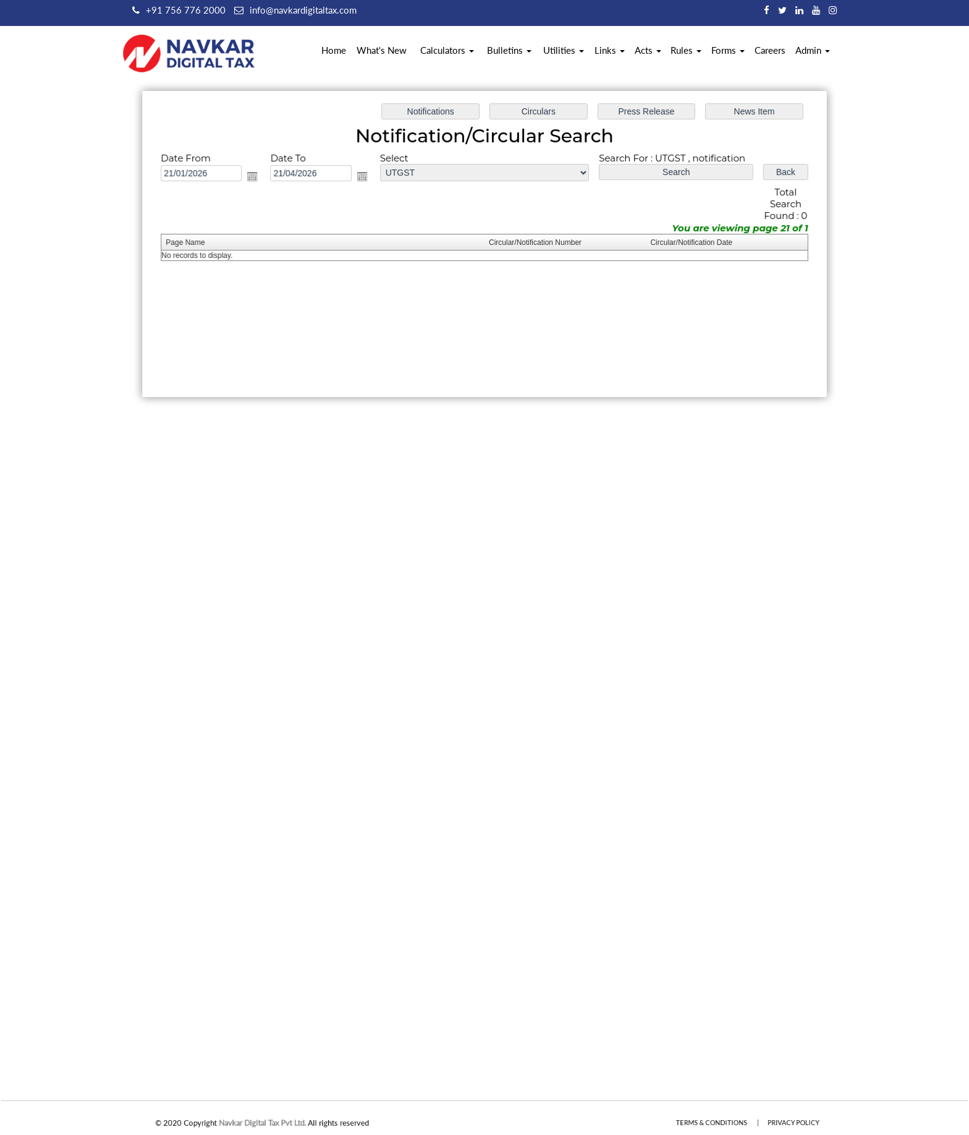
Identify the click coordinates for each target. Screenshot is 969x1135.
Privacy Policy (781, 1123)
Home (333, 50)
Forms (728, 50)
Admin (812, 50)
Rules (686, 50)
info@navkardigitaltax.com (303, 9)
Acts (648, 50)
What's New (382, 50)
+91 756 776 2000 (186, 9)
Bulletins (509, 50)
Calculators (447, 50)
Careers (770, 50)
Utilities (563, 50)
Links (610, 50)
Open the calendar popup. (256, 177)
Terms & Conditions (717, 1123)
